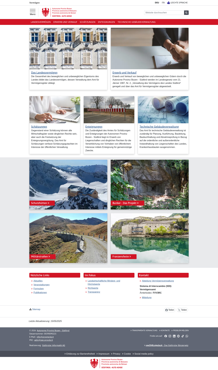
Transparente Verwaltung (144, 330)
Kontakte (164, 330)
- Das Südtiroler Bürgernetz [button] (166, 345)
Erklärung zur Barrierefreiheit (80, 354)
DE (157, 2)
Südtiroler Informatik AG (53, 345)
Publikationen (40, 292)
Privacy (115, 354)
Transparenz (94, 292)
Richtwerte (93, 288)
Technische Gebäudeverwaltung (137, 22)
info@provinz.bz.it (45, 337)
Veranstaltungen (42, 285)
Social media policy (143, 354)
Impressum (102, 354)
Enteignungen (106, 22)
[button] (165, 336)
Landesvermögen (41, 22)
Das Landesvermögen (44, 72)
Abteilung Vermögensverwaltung (158, 281)
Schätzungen (87, 22)
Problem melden (180, 330)
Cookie (126, 354)
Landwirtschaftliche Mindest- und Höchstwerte (104, 282)
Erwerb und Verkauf (65, 22)
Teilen (169, 310)
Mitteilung (146, 297)
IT (163, 2)
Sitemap (36, 309)
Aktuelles (38, 281)
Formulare (39, 288)
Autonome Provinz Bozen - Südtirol (53, 330)
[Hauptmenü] (32, 12)
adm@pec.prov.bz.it (43, 340)
